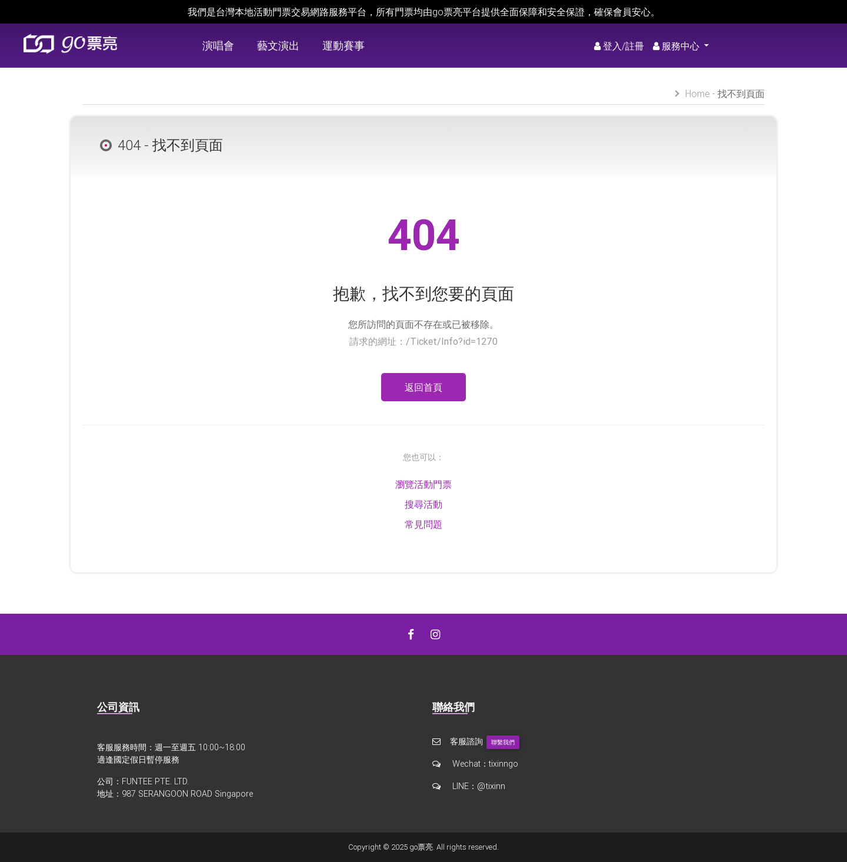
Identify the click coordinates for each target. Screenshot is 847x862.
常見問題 (423, 524)
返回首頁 (423, 387)
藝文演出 (278, 45)
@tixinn (491, 785)
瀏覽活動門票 (423, 484)
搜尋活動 (423, 504)
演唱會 (218, 45)
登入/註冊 (619, 46)
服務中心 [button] (677, 46)
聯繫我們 (503, 742)
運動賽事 (343, 45)
